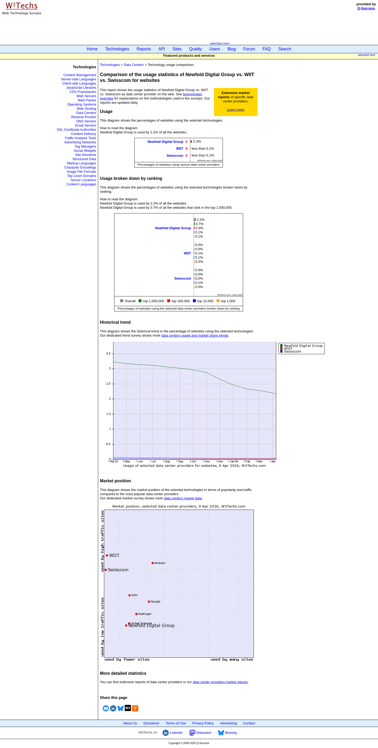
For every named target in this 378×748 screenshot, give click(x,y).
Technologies (117, 49)
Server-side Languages (78, 79)
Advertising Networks (80, 142)
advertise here (219, 43)
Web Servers (86, 96)
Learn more (235, 110)
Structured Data (84, 159)
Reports (143, 49)
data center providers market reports (220, 682)
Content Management (79, 75)
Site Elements (85, 155)
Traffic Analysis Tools (80, 138)
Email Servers (85, 125)
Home (92, 49)
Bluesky (227, 733)
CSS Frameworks (83, 92)
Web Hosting (86, 109)
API (162, 49)
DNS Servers (86, 121)
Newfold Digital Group (165, 142)
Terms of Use (176, 723)
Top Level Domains (81, 176)
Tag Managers (85, 146)
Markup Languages (81, 163)
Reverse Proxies (83, 117)
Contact (249, 723)
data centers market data (183, 498)
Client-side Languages (79, 83)
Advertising (228, 723)
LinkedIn (172, 733)
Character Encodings (80, 167)
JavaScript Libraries (81, 88)
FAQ (266, 49)
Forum (249, 49)
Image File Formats (81, 172)
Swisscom (175, 155)
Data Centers (86, 113)
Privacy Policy (203, 723)
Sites (177, 49)
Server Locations (83, 180)
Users (214, 49)
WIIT (179, 148)
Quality (195, 49)
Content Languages (81, 184)
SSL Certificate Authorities (76, 130)
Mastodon (200, 733)
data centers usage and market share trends (194, 335)
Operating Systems (81, 104)
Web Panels (87, 100)
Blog (232, 49)
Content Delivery (83, 134)
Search (284, 49)
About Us (130, 723)
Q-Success (366, 8)
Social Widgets (85, 151)
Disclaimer (151, 723)
